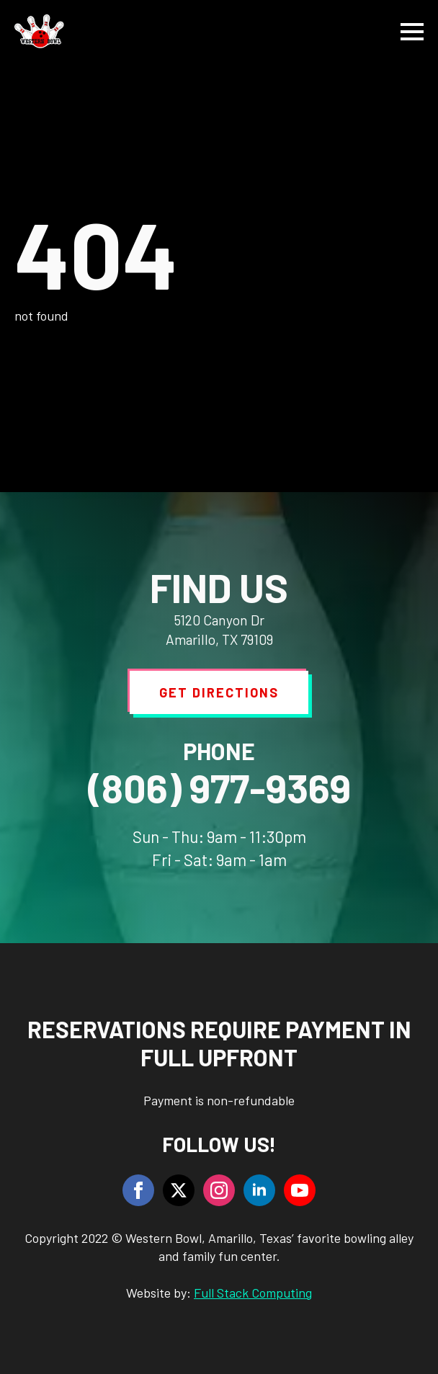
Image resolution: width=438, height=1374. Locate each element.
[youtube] (300, 1190)
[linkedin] (259, 1190)
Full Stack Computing (253, 1293)
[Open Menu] (412, 31)
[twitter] (179, 1190)
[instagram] (219, 1190)
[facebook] (138, 1190)
